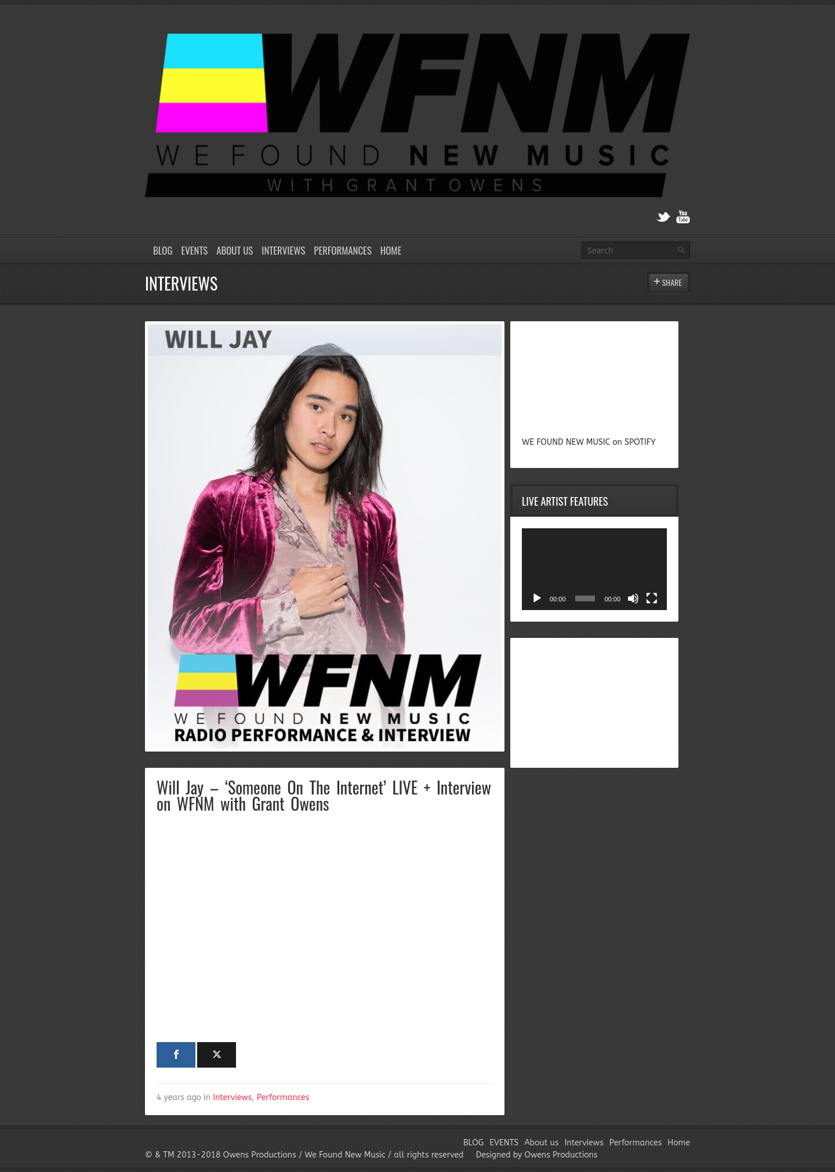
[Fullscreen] (652, 598)
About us (234, 250)
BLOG (162, 250)
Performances (343, 250)
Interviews (283, 250)
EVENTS (194, 250)
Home (390, 250)
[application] (594, 569)
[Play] (537, 598)
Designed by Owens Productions (537, 1155)
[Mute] (633, 598)
